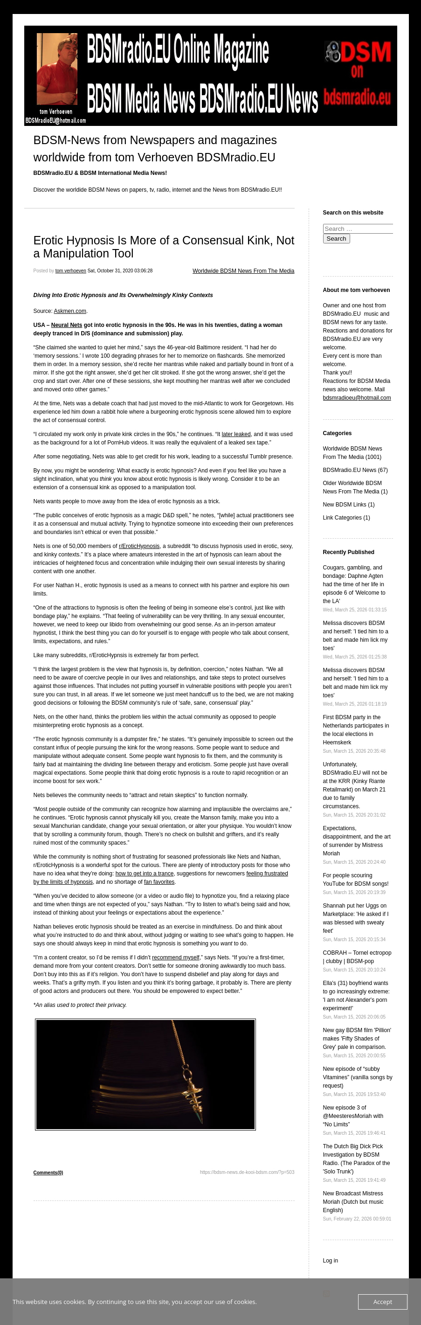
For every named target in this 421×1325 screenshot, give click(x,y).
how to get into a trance (145, 873)
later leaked (236, 434)
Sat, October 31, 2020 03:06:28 (120, 270)
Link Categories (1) (346, 517)
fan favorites (159, 882)
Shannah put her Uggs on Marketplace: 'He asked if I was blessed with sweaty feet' (356, 922)
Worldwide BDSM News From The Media (243, 271)
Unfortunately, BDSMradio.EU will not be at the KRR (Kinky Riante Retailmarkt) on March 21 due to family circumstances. (355, 789)
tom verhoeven (70, 270)
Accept (383, 1301)
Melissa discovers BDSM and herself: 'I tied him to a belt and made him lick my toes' (355, 639)
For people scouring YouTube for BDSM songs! (356, 883)
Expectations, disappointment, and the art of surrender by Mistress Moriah (357, 845)
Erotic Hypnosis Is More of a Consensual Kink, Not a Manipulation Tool (164, 247)
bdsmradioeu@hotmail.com (357, 398)
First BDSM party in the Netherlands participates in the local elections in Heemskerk (356, 734)
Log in (330, 1260)
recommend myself (175, 957)
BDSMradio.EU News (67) (355, 470)
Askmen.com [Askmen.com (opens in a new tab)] (70, 311)
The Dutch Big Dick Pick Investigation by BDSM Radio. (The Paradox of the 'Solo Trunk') (356, 1163)
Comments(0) (48, 1172)
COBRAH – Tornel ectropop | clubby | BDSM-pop (357, 961)
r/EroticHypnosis (139, 546)
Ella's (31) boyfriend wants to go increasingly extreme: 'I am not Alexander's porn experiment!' (356, 1000)
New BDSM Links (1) (349, 504)
